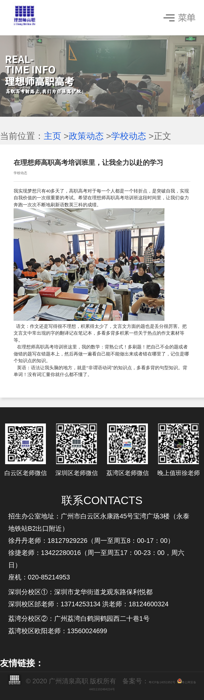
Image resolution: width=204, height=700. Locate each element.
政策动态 (86, 136)
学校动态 (128, 136)
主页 (52, 136)
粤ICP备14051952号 (162, 682)
